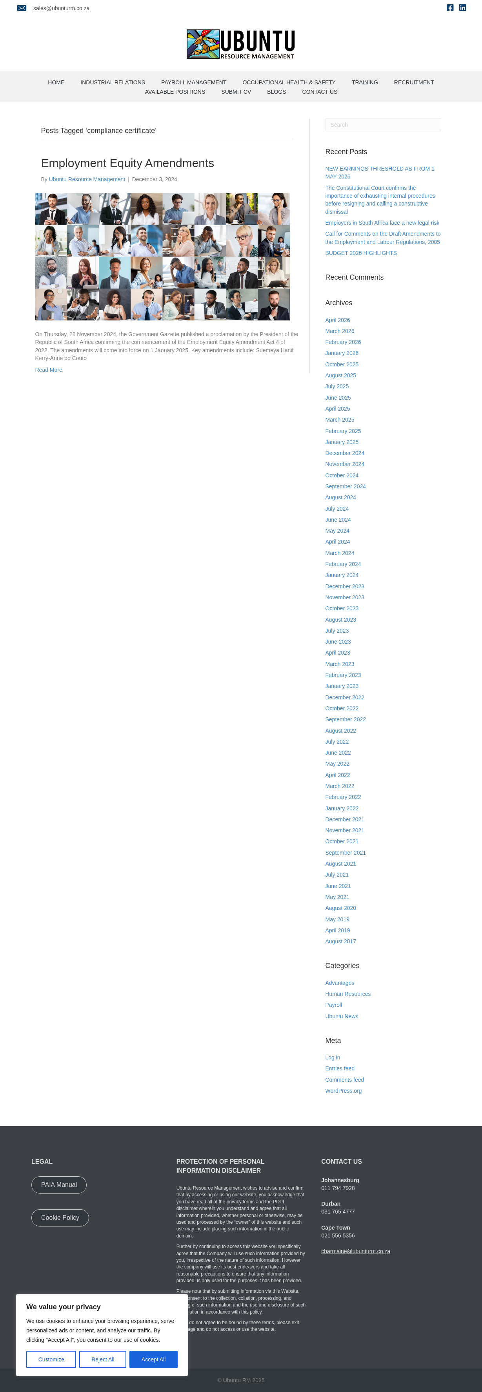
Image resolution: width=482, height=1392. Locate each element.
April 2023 (338, 653)
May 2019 (337, 919)
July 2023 (337, 631)
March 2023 (340, 664)
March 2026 (340, 331)
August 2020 (341, 908)
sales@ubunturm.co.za (61, 8)
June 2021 (338, 886)
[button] (59, 1185)
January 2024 (342, 575)
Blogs (276, 92)
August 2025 (341, 375)
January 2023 (342, 686)
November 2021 (345, 830)
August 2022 (341, 731)
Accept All (154, 1359)
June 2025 (338, 398)
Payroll (334, 1005)
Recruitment (414, 82)
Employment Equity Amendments (128, 162)
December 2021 (345, 819)
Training (365, 82)
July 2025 (337, 386)
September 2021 (346, 853)
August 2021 (341, 864)
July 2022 (337, 742)
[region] (102, 1335)
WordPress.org (344, 1091)
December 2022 (345, 697)
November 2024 (345, 464)
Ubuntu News (342, 1016)
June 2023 (338, 642)
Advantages (340, 983)
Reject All (102, 1359)
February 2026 (343, 342)
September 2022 (346, 719)
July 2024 (337, 509)
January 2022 (342, 808)
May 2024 (337, 531)
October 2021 (342, 841)
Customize (51, 1359)
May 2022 (337, 764)
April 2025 (338, 409)
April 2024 (338, 542)
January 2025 (342, 442)
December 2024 (345, 453)
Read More (48, 370)
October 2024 (342, 475)
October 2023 (342, 608)
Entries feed (340, 1068)
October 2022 (342, 708)
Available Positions (175, 92)
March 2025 (340, 420)
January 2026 (342, 353)
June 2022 (338, 753)
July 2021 (337, 875)
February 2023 (343, 675)
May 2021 (337, 897)
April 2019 (338, 930)
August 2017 (341, 941)
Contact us (320, 92)
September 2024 (346, 486)
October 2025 (342, 364)
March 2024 (340, 553)
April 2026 (338, 320)
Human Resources (348, 994)
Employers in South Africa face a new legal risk (383, 223)
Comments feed (345, 1080)
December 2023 (345, 586)
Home (56, 82)
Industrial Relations (112, 82)
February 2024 (343, 564)
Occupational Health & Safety (289, 82)
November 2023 (345, 597)
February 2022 (343, 797)
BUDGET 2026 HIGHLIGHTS (361, 253)
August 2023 (341, 620)
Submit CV (236, 92)
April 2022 (338, 775)
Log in (333, 1057)
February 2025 (343, 431)
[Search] (383, 124)
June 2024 (338, 520)
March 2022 (340, 786)
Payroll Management (193, 82)
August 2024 (341, 497)
